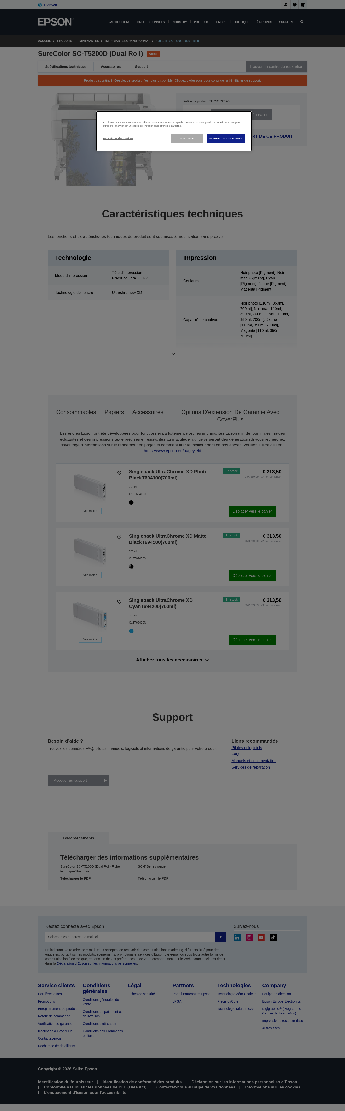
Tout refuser (187, 138)
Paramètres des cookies (118, 138)
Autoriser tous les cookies (225, 138)
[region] (174, 131)
